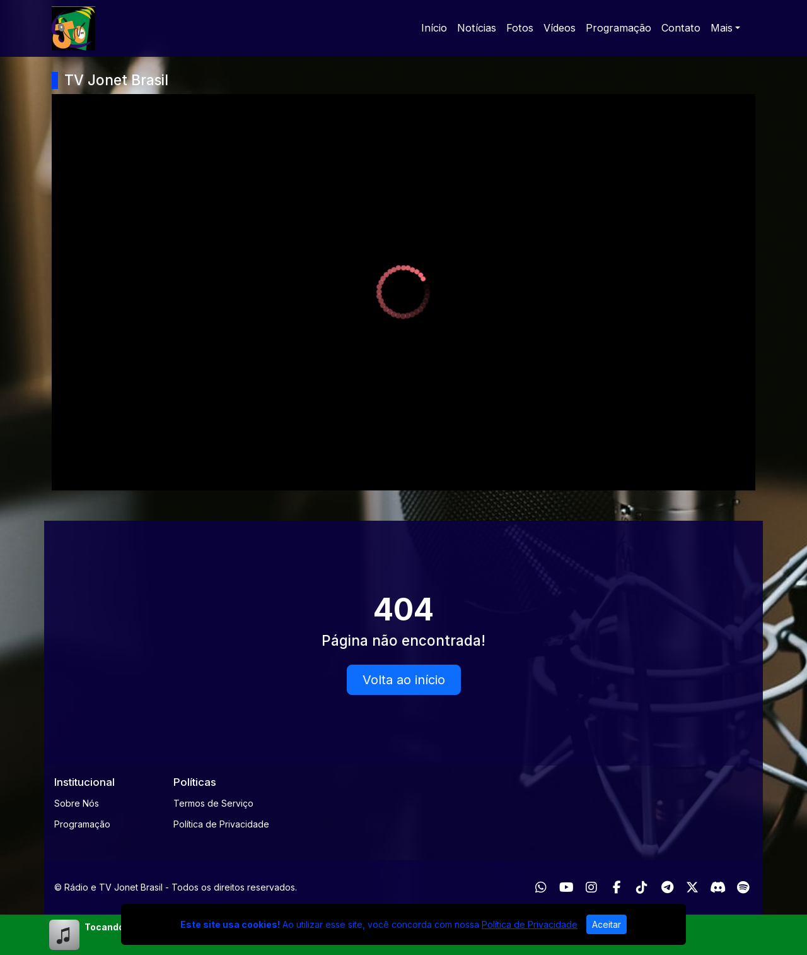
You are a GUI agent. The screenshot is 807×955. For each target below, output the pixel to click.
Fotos (519, 27)
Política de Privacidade (221, 824)
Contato (680, 27)
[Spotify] (743, 887)
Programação (618, 27)
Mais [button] (722, 27)
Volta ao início (404, 679)
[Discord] (718, 887)
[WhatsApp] (541, 887)
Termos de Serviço (213, 803)
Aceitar (606, 924)
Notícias (476, 27)
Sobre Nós (76, 803)
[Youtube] (566, 887)
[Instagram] (591, 887)
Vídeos (559, 27)
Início (434, 27)
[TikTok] (641, 887)
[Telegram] (667, 887)
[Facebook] (617, 887)
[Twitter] (692, 887)
